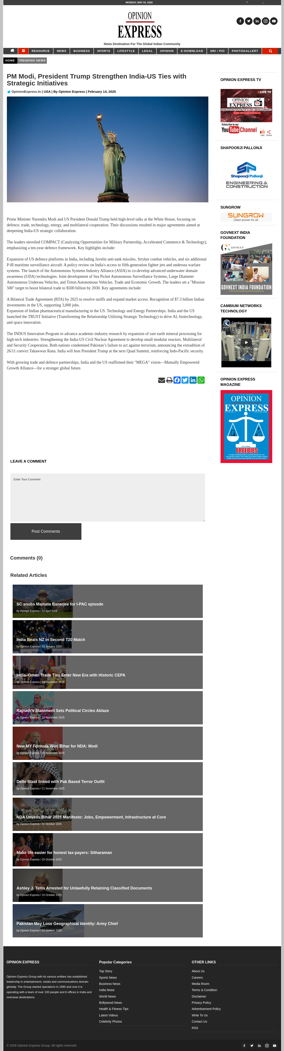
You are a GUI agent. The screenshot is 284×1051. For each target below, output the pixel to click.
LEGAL (147, 51)
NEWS (61, 51)
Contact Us (199, 1021)
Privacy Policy (201, 1002)
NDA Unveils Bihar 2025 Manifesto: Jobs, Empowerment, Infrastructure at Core (91, 817)
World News (107, 996)
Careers (197, 977)
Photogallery (245, 51)
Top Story (105, 971)
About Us (198, 971)
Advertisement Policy (206, 1009)
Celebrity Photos (110, 1021)
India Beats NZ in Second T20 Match (51, 639)
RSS (195, 1028)
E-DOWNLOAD (192, 51)
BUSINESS (81, 51)
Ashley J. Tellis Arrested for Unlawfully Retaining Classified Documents (84, 888)
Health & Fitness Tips (113, 1009)
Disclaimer (199, 996)
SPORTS (103, 51)
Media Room (200, 984)
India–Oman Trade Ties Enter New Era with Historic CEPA (71, 675)
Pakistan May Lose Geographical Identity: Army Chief (67, 923)
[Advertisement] (107, 421)
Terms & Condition (204, 990)
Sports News (108, 977)
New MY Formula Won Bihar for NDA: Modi (57, 746)
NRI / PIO (217, 51)
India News (106, 990)
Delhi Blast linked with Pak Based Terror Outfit (61, 781)
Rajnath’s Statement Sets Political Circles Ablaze (63, 710)
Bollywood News (110, 1002)
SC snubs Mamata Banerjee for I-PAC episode (60, 604)
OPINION (167, 51)
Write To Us (200, 1015)
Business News (109, 984)
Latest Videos (108, 1015)
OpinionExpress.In (24, 91)
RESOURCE (41, 51)
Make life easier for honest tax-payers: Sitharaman (64, 852)
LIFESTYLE (126, 51)
